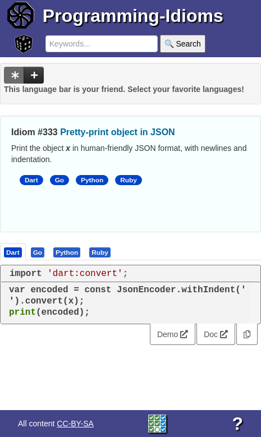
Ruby (128, 180)
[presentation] (13, 251)
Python (92, 180)
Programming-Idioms (133, 16)
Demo (172, 334)
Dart (31, 180)
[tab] (13, 251)
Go (59, 180)
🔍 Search (182, 43)
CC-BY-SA (75, 423)
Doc (216, 334)
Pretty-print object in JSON (117, 132)
